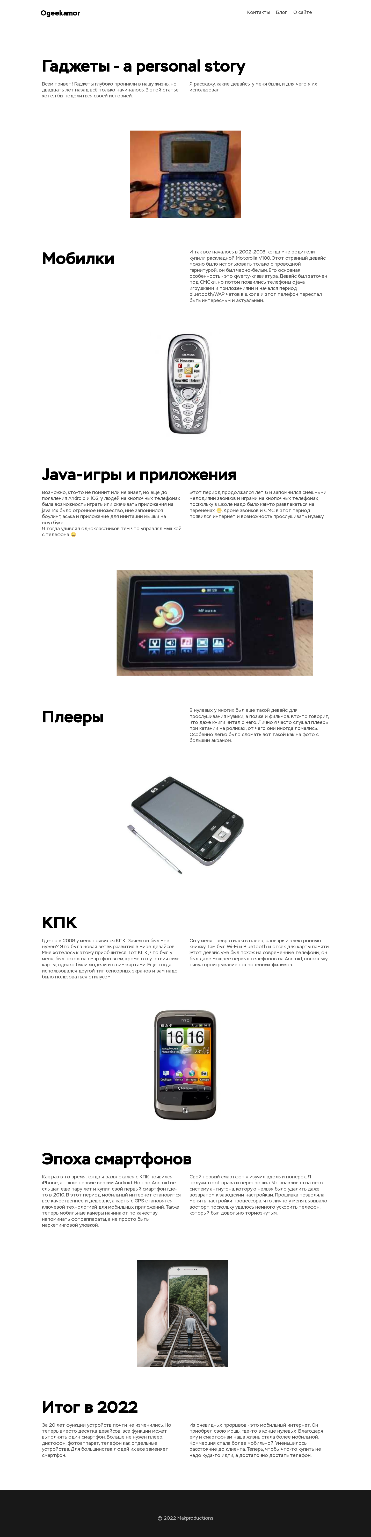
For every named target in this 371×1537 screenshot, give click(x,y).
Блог (281, 12)
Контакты (258, 12)
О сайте (302, 12)
